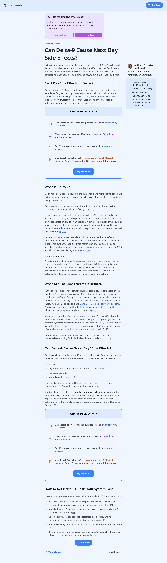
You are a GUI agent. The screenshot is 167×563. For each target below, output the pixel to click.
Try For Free (154, 5)
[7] (55, 405)
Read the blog (60, 35)
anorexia (82, 250)
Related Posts (114, 551)
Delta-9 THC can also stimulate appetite (99, 303)
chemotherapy (92, 247)
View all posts (54, 551)
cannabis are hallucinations (60, 329)
